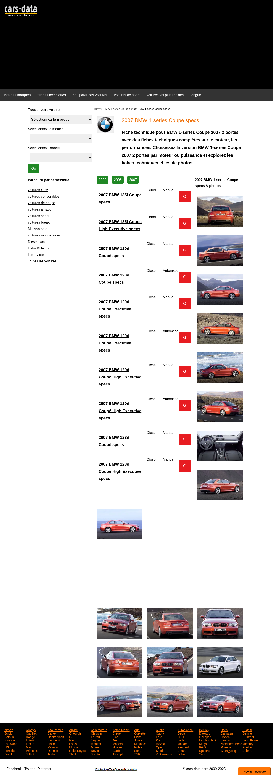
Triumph (118, 754)
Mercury (248, 743)
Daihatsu (227, 733)
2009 (103, 180)
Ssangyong (228, 750)
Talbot (30, 754)
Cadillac (31, 733)
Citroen (117, 733)
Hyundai (9, 740)
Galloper (205, 736)
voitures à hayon (40, 209)
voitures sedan (39, 216)
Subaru (247, 750)
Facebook (14, 769)
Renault (53, 750)
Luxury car (36, 255)
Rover (95, 750)
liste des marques (17, 95)
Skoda (160, 750)
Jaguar (95, 740)
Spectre (204, 750)
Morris (95, 747)
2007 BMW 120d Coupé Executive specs (115, 309)
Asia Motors (99, 729)
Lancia (225, 740)
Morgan (74, 747)
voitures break (39, 222)
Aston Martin (121, 729)
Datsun (9, 736)
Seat (137, 750)
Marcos (96, 743)
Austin (160, 729)
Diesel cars (36, 242)
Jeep (116, 740)
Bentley (204, 729)
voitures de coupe (41, 203)
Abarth (8, 729)
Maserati (118, 743)
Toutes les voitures (42, 261)
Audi (137, 729)
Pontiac (247, 747)
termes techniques (51, 95)
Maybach (140, 743)
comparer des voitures (90, 95)
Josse (138, 740)
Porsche (9, 750)
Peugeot (183, 747)
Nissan (117, 747)
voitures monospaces (44, 235)
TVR (137, 754)
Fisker (138, 736)
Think (73, 754)
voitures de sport (126, 95)
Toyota (95, 754)
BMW (97, 108)
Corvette (140, 733)
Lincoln (52, 743)
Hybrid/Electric (39, 248)
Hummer (248, 736)
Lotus (73, 743)
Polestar (226, 747)
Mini (29, 747)
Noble (138, 747)
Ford (159, 736)
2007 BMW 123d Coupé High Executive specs (120, 471)
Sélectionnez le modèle (46, 129)
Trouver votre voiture (44, 110)
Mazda (160, 743)
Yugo (202, 754)
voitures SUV (38, 190)
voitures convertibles (44, 196)
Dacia (181, 733)
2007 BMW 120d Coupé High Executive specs (120, 377)
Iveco (72, 740)
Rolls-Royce (77, 750)
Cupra (160, 733)
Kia (158, 740)
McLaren (183, 743)
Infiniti (30, 740)
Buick (8, 733)
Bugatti (247, 729)
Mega (203, 743)
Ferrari (95, 736)
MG (6, 747)
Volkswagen (164, 754)
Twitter (29, 769)
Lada (181, 740)
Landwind (10, 743)
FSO (181, 736)
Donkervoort (56, 736)
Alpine (73, 729)
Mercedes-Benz (231, 743)
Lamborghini (207, 740)
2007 (133, 180)
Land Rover (250, 740)
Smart (182, 750)
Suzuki (8, 754)
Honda (225, 736)
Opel (159, 747)
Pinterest (44, 769)
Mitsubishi (54, 747)
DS (71, 736)
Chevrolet (75, 733)
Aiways (31, 729)
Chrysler (96, 733)
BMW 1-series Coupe (116, 108)
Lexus (30, 743)
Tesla (51, 754)
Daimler (247, 733)
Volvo (181, 754)
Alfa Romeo (55, 729)
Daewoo (204, 733)
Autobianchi (185, 729)
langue (196, 95)
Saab (116, 750)
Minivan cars (37, 229)
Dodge (30, 736)
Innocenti (54, 740)
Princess (32, 750)
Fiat (115, 736)
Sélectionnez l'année (44, 148)
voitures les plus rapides (165, 95)
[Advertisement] (137, 55)
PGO (202, 747)
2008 (118, 180)
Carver (52, 733)
